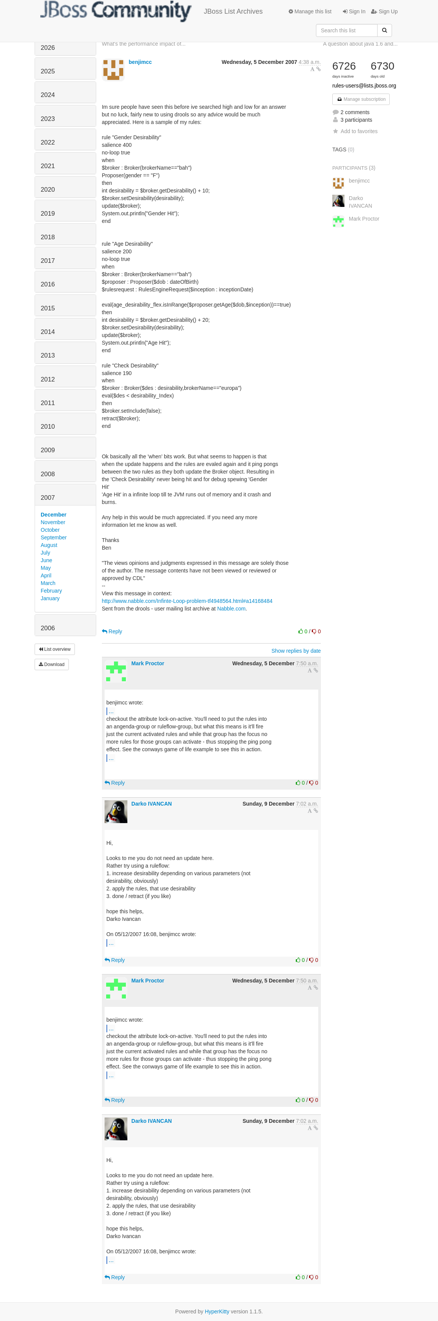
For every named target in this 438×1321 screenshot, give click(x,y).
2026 (48, 47)
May (46, 568)
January (50, 598)
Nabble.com (231, 609)
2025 (48, 71)
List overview (55, 649)
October (50, 530)
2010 (48, 426)
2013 (48, 355)
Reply (112, 631)
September (54, 537)
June (46, 560)
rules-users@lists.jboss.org (364, 86)
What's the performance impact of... (144, 44)
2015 (48, 308)
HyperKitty (217, 1311)
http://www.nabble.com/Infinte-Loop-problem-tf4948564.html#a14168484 (187, 601)
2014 (48, 331)
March (48, 583)
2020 (48, 189)
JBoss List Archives (151, 11)
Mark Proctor (148, 663)
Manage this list (310, 11)
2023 (48, 118)
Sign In (354, 11)
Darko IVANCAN (152, 804)
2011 (48, 403)
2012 (48, 379)
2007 (48, 497)
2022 (48, 142)
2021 (48, 166)
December (54, 515)
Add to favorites (355, 131)
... (111, 710)
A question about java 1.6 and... (360, 44)
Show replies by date (296, 651)
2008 (48, 474)
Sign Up (384, 11)
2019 (48, 213)
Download (52, 664)
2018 (48, 237)
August (49, 545)
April (46, 575)
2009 (48, 450)
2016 (48, 284)
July (45, 553)
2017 (48, 260)
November (53, 522)
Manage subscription (361, 99)
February (51, 591)
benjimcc (140, 62)
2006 (48, 628)
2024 (48, 95)
